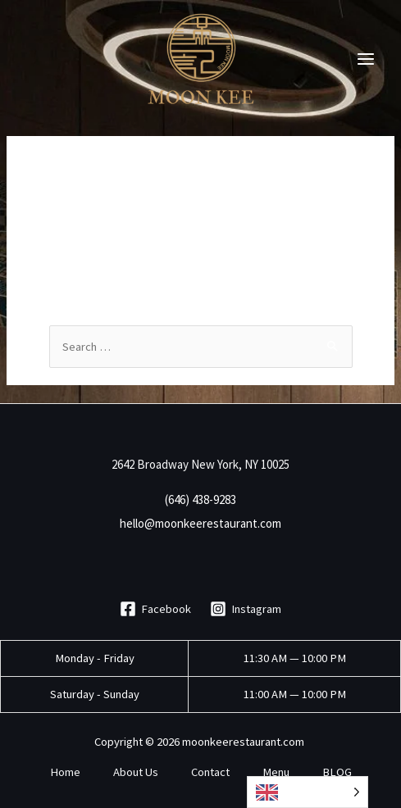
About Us (135, 772)
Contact (210, 772)
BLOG (337, 772)
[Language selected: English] (307, 792)
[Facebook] (155, 609)
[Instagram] (246, 609)
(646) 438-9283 (200, 499)
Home (65, 772)
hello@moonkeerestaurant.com (200, 523)
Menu (275, 772)
